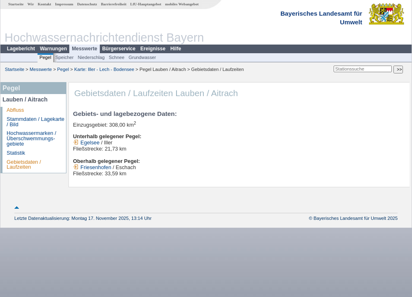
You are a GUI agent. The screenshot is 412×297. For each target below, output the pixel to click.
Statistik (16, 153)
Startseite (16, 4)
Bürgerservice (119, 49)
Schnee (117, 57)
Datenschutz (87, 4)
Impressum (64, 4)
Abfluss (15, 110)
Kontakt (44, 4)
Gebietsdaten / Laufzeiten (24, 164)
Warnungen (53, 49)
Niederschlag (91, 57)
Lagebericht (21, 49)
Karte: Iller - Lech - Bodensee (104, 69)
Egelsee (86, 142)
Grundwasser (142, 57)
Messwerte (84, 49)
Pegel (46, 57)
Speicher (64, 57)
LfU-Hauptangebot (145, 4)
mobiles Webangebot (181, 4)
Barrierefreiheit (114, 4)
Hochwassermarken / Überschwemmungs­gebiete (31, 138)
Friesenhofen (92, 167)
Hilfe (175, 49)
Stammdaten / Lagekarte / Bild (35, 121)
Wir (31, 4)
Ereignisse (152, 49)
